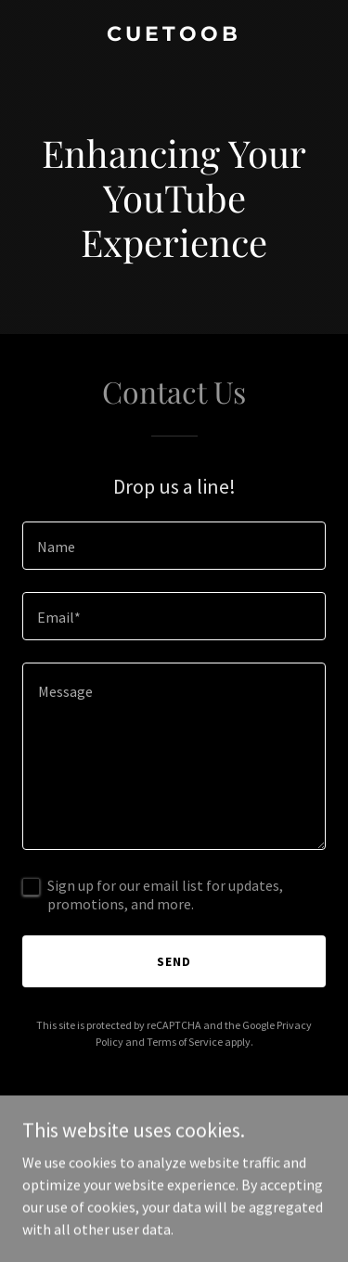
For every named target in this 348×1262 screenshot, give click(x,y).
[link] (174, 35)
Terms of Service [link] (185, 1042)
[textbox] (174, 546)
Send (174, 961)
